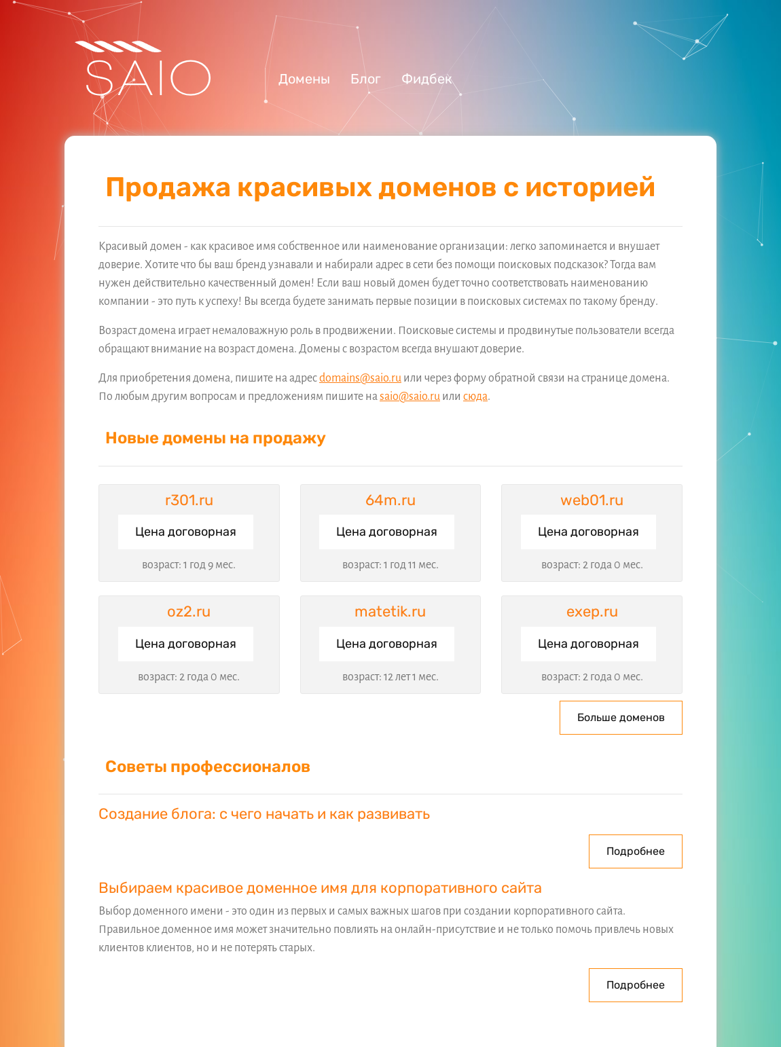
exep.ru (592, 611)
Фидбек (426, 79)
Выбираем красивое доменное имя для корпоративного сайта (320, 888)
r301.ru (189, 500)
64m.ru (390, 500)
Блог (365, 79)
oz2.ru (189, 611)
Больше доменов (621, 717)
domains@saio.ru (360, 378)
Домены (304, 79)
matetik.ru (390, 611)
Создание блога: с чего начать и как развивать (264, 814)
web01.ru (591, 500)
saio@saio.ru (410, 396)
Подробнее (635, 851)
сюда (475, 396)
